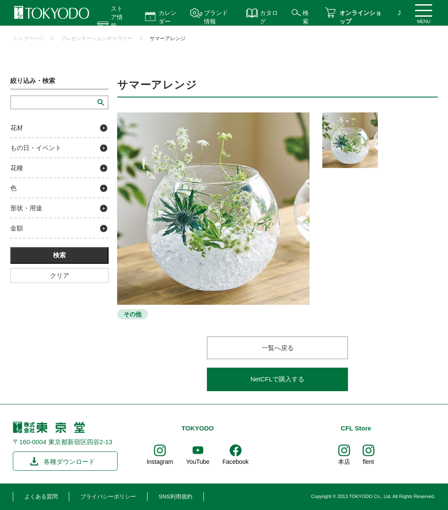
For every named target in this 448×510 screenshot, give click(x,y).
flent (368, 461)
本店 (344, 461)
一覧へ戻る (278, 347)
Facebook (235, 461)
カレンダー (168, 17)
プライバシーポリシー (108, 496)
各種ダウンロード (69, 461)
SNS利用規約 (175, 496)
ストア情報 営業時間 (117, 25)
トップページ (28, 38)
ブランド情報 (216, 17)
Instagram (160, 461)
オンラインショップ (360, 17)
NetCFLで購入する (278, 379)
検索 (306, 17)
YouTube (197, 461)
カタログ (269, 17)
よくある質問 (41, 496)
